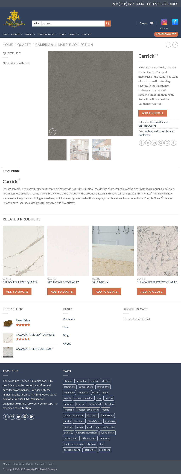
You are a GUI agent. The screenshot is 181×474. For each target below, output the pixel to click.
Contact (86, 34)
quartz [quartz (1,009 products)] (89, 427)
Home (6, 34)
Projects (74, 34)
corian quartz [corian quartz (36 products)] (103, 386)
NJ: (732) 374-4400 (162, 4)
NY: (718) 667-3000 (127, 4)
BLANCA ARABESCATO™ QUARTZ (157, 282)
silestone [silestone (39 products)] (91, 444)
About (67, 343)
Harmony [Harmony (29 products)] (81, 404)
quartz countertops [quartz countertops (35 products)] (105, 427)
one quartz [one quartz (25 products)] (79, 421)
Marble (30, 34)
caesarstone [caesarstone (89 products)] (81, 381)
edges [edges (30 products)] (105, 392)
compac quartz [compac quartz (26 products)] (86, 386)
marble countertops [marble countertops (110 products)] (73, 415)
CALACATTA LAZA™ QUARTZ (20, 282)
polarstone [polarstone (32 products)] (109, 421)
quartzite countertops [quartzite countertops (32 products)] (86, 432)
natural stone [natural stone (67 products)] (107, 415)
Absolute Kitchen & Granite (40, 469)
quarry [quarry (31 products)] (79, 427)
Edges (63, 34)
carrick (156, 131)
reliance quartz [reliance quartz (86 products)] (89, 438)
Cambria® (44, 45)
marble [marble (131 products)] (105, 409)
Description (11, 171)
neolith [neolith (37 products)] (67, 421)
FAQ (50, 464)
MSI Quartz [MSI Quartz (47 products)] (92, 415)
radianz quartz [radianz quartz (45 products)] (71, 438)
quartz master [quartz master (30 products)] (108, 432)
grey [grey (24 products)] (99, 398)
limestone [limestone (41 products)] (69, 409)
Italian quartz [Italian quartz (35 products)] (95, 404)
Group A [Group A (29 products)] (108, 398)
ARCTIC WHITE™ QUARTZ (63, 282)
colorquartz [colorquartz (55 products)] (69, 386)
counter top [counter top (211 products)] (83, 392)
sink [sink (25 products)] (101, 444)
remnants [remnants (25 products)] (104, 438)
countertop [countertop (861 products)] (69, 392)
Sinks (66, 327)
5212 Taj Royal (100, 282)
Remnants (69, 319)
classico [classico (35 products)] (106, 381)
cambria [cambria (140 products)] (95, 381)
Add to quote (153, 113)
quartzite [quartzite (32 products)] (68, 432)
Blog (66, 335)
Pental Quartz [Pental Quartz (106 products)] (94, 421)
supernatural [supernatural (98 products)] (89, 449)
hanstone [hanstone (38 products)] (68, 404)
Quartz (17, 34)
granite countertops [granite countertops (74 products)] (84, 398)
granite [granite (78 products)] (67, 398)
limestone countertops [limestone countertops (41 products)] (88, 409)
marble (164, 131)
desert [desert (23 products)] (95, 392)
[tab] (11, 171)
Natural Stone (47, 34)
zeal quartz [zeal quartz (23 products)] (104, 449)
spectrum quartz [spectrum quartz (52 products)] (72, 449)
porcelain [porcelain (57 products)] (68, 427)
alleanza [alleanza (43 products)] (68, 381)
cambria (148, 131)
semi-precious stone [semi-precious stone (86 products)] (74, 444)
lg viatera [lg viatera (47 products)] (109, 404)
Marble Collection (75, 45)
